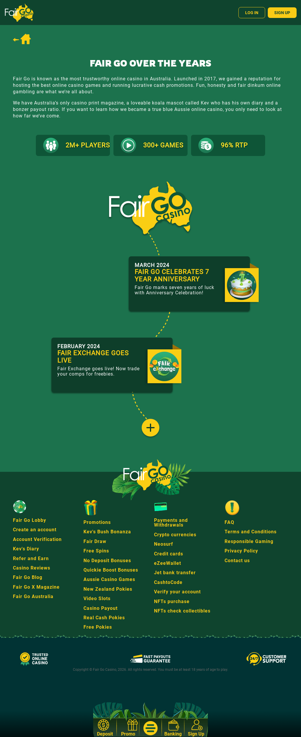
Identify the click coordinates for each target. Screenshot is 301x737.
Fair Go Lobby (29, 520)
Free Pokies (97, 627)
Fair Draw (94, 541)
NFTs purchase (172, 601)
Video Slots (97, 598)
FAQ (229, 522)
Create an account (34, 529)
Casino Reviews (31, 568)
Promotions (97, 522)
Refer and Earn (31, 558)
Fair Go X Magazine (36, 587)
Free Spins (96, 551)
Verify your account (177, 592)
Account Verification (37, 539)
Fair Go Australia (33, 596)
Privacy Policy (241, 551)
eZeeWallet (167, 563)
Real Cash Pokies (104, 617)
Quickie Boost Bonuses (110, 570)
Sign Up (282, 12)
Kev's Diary (26, 549)
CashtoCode (168, 582)
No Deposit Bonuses (107, 560)
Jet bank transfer (175, 572)
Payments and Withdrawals (171, 522)
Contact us (237, 560)
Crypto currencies (175, 534)
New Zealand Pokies (107, 589)
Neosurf (163, 544)
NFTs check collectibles (182, 611)
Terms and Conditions (251, 532)
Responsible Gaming (249, 541)
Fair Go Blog (27, 577)
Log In (251, 12)
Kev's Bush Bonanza (107, 532)
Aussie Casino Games (109, 579)
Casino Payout (100, 608)
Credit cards (168, 554)
